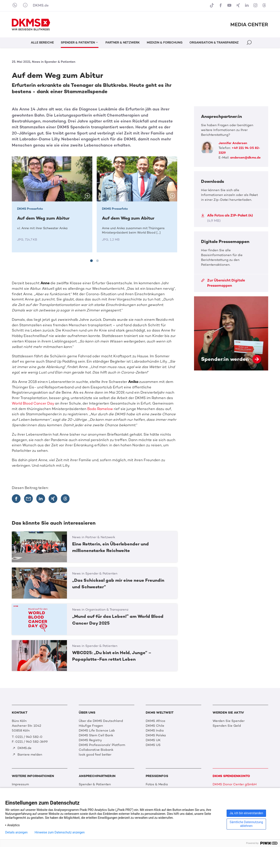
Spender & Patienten (95, 784)
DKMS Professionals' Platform (102, 745)
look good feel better (95, 754)
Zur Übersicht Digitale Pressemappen (223, 283)
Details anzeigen (16, 832)
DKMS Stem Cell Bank (96, 735)
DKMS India (155, 730)
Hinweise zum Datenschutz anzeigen (60, 832)
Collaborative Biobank (96, 750)
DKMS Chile (155, 726)
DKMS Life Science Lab (97, 730)
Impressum (20, 784)
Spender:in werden (231, 333)
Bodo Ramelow (100, 409)
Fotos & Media (157, 784)
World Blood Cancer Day (33, 403)
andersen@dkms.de (245, 157)
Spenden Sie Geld (227, 726)
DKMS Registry (90, 740)
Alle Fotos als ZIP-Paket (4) (227, 218)
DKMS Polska (156, 735)
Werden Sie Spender (229, 721)
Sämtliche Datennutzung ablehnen (246, 824)
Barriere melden (27, 754)
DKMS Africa (155, 721)
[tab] (91, 260)
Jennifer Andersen (233, 143)
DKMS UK (153, 740)
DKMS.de (41, 5)
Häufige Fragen (91, 726)
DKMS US (153, 745)
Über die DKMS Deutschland (101, 721)
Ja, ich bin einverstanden (246, 813)
